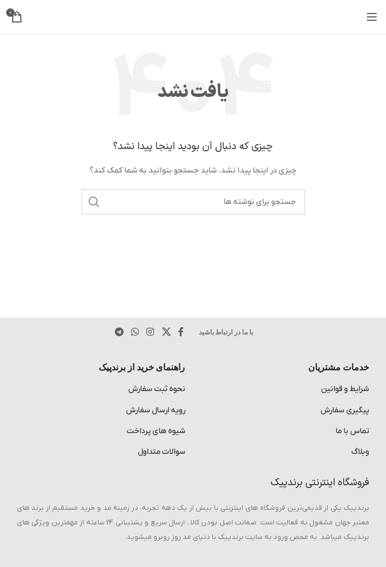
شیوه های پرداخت (156, 431)
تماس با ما (352, 431)
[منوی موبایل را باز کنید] (372, 17)
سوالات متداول (161, 452)
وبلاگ (360, 452)
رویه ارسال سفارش (155, 410)
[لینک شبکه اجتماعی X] (166, 332)
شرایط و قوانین (345, 389)
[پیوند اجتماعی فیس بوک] (180, 332)
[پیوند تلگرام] (119, 332)
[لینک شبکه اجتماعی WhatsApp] (134, 332)
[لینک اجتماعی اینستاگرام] (150, 332)
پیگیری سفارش (344, 410)
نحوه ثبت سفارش (156, 389)
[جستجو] (193, 202)
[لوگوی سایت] (193, 16)
